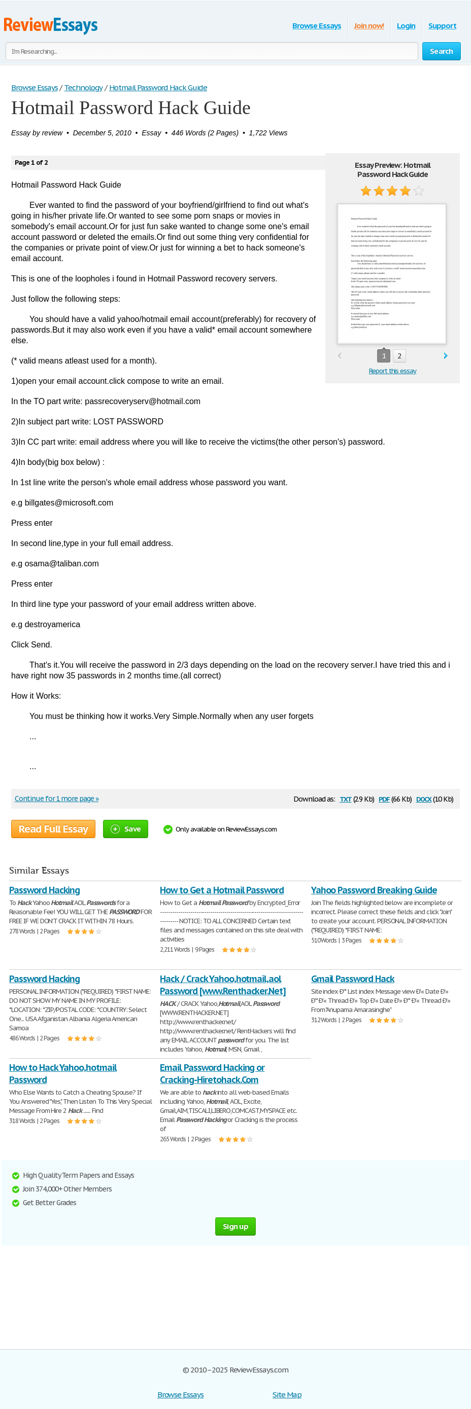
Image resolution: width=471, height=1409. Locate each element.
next (446, 356)
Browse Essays (316, 25)
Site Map (287, 1394)
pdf (384, 798)
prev (339, 356)
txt (346, 798)
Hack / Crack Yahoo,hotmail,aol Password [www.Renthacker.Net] (223, 985)
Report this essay (392, 371)
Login (406, 25)
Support (442, 25)
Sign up (235, 1226)
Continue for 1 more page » (56, 798)
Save (126, 829)
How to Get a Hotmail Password (222, 890)
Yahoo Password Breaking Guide (374, 890)
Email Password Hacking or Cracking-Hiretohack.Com (212, 1074)
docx (424, 798)
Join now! (369, 25)
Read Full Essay (53, 829)
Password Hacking (44, 890)
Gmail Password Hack (352, 979)
